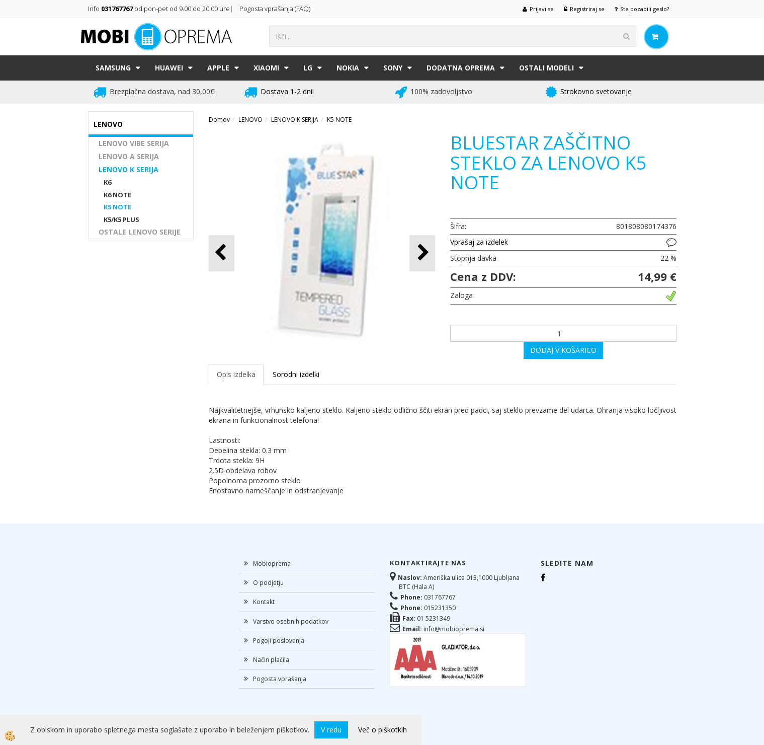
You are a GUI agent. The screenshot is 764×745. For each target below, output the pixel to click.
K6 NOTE (117, 194)
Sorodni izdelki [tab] (296, 374)
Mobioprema (272, 563)
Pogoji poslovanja (278, 640)
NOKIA (347, 67)
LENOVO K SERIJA (128, 169)
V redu (331, 729)
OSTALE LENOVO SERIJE (140, 232)
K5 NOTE (117, 206)
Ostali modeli (546, 67)
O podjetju (268, 582)
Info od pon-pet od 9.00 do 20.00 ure (159, 8)
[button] (422, 253)
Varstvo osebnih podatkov (290, 621)
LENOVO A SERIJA (129, 156)
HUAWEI (169, 67)
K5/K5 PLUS (121, 219)
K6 (107, 182)
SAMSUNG (113, 67)
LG (307, 67)
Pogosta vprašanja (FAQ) (275, 8)
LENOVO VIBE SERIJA (134, 143)
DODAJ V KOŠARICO (563, 350)
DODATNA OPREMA (461, 67)
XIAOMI (266, 67)
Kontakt (264, 602)
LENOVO (250, 119)
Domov (219, 119)
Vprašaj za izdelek (479, 242)
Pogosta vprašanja (279, 679)
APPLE (218, 67)
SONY (392, 67)
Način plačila (271, 659)
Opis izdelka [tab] (236, 374)
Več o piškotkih (382, 729)
